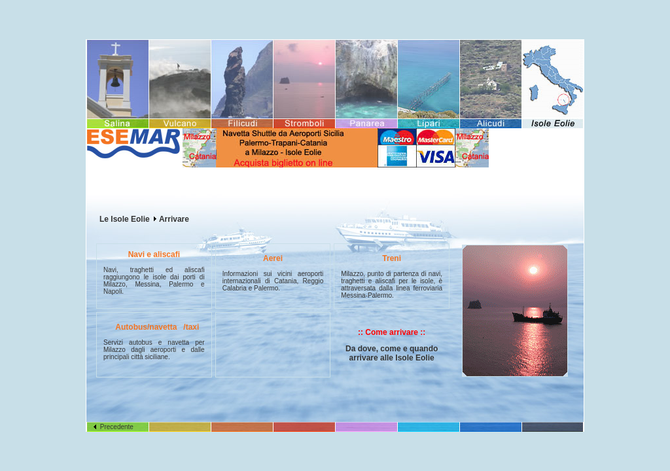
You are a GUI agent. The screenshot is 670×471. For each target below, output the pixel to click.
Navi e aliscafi (154, 254)
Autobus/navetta (146, 327)
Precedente (113, 426)
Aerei (273, 258)
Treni (391, 258)
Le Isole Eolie (124, 219)
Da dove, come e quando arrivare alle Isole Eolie (391, 353)
